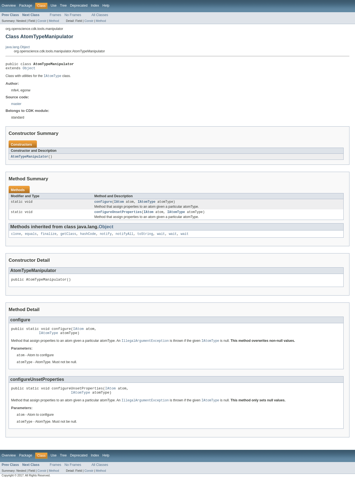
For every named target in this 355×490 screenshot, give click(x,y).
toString (145, 237)
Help (105, 5)
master (16, 106)
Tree (63, 5)
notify (106, 237)
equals (31, 237)
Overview (9, 5)
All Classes (100, 15)
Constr (41, 20)
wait (161, 237)
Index (95, 5)
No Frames (73, 15)
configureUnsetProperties (118, 215)
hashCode (88, 237)
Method (54, 20)
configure (103, 204)
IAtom (119, 204)
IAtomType (146, 204)
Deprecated (79, 5)
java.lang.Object (18, 47)
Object (29, 69)
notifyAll (124, 237)
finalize (49, 237)
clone (16, 237)
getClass (68, 237)
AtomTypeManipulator (29, 159)
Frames (55, 15)
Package (25, 5)
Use (53, 5)
